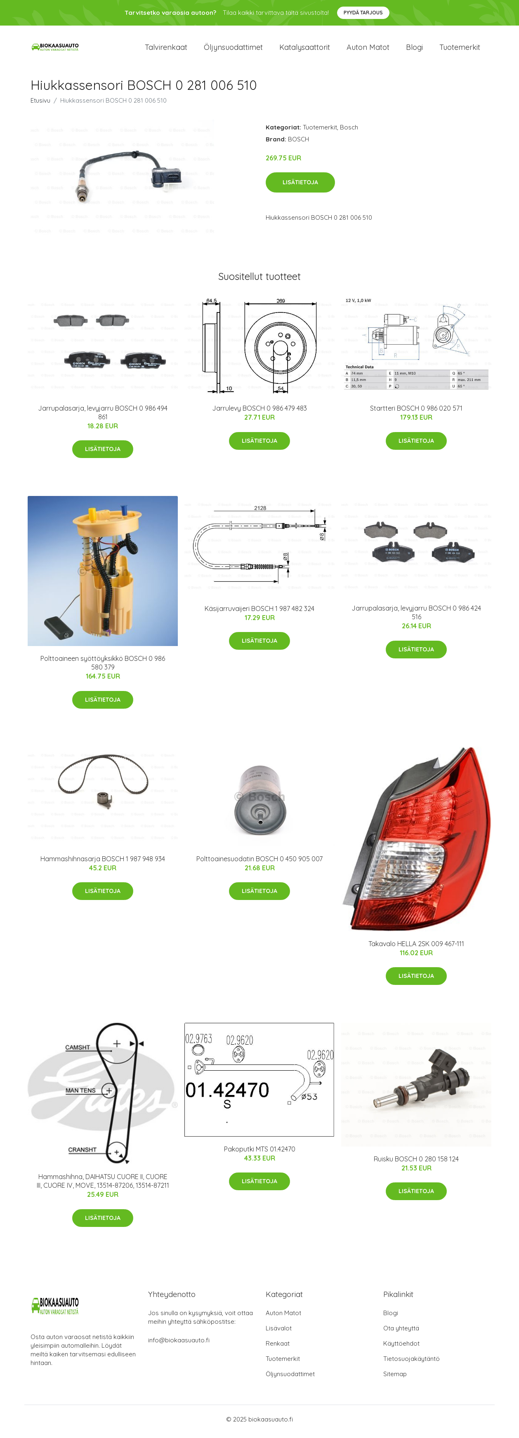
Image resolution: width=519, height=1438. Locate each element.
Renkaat (278, 1348)
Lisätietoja (300, 186)
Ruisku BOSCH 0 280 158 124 (416, 1163)
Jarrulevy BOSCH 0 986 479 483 (259, 413)
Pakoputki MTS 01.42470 (259, 1153)
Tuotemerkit (459, 49)
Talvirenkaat (166, 49)
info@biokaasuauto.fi (179, 1345)
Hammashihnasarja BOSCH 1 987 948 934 (102, 863)
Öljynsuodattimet (233, 49)
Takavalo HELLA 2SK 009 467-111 (416, 948)
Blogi (414, 49)
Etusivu (40, 104)
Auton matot (368, 49)
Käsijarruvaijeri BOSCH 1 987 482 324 (259, 613)
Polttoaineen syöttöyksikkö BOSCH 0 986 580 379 (102, 667)
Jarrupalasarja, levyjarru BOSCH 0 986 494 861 (102, 416)
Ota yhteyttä (401, 1333)
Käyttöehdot (401, 1348)
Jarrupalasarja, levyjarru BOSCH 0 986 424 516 (416, 617)
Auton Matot (283, 1317)
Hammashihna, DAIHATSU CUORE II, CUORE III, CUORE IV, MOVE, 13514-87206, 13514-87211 (103, 1185)
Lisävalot (279, 1333)
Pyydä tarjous (363, 12)
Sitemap (395, 1378)
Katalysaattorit (304, 49)
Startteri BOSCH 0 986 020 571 (416, 413)
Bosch (349, 131)
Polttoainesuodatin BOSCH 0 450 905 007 (259, 863)
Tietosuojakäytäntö (411, 1363)
